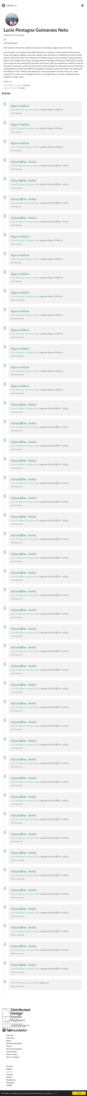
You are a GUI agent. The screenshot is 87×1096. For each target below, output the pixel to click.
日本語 (9, 1085)
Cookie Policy (11, 1051)
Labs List (9, 1035)
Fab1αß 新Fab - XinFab (13, 85)
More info (54, 1093)
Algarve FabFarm (10, 88)
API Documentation (14, 1043)
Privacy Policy (11, 1054)
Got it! (79, 1093)
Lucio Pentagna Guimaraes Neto (25, 109)
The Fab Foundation (14, 1049)
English (9, 1069)
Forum (8, 1046)
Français (9, 1074)
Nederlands (10, 1080)
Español (9, 1071)
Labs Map (10, 1038)
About (8, 1041)
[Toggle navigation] (82, 5)
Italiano (9, 1077)
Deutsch (9, 1066)
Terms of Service (12, 1057)
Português (10, 1082)
